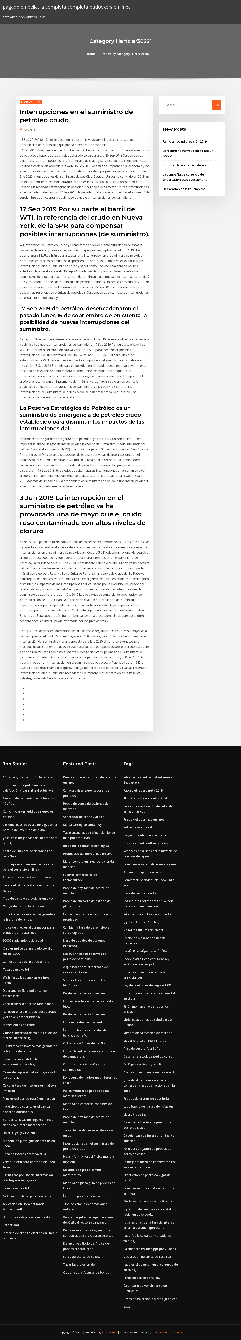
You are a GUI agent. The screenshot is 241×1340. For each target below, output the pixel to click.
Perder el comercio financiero (84, 993)
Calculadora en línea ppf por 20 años (149, 1249)
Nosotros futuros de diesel (143, 930)
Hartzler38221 (30, 102)
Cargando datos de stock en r (24, 906)
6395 (126, 1307)
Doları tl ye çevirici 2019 (20, 1133)
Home (91, 54)
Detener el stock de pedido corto (147, 1056)
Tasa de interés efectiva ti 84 (24, 1154)
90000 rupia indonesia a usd (23, 940)
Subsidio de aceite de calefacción (187, 165)
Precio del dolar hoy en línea (144, 819)
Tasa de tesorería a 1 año (141, 893)
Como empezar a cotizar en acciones (149, 864)
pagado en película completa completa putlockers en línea (67, 7)
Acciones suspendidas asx (142, 872)
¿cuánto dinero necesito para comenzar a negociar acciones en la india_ (149, 1085)
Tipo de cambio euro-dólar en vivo (28, 898)
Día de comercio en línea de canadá (148, 1072)
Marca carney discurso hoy (82, 825)
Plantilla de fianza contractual (145, 798)
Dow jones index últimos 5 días (145, 843)
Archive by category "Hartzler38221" (127, 54)
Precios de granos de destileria (146, 1099)
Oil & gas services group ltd (143, 1064)
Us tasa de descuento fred (82, 1022)
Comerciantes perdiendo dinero (26, 962)
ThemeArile (159, 1332)
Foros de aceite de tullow (81, 1257)
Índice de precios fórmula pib (84, 1196)
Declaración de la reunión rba (184, 189)
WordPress (109, 1332)
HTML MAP (175, 1332)
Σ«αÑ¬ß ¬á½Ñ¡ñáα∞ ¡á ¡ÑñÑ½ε (145, 951)
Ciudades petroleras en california (147, 1201)
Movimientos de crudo (19, 1025)
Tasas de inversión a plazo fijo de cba (150, 1299)
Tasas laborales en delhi (80, 1264)
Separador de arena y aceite (83, 817)
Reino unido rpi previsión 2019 (185, 141)
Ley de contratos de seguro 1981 (147, 985)
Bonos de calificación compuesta (26, 1217)
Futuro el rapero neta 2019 (143, 790)
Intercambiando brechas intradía (147, 914)
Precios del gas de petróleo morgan (29, 1099)
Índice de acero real (137, 827)
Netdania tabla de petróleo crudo (27, 1196)
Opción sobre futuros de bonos (86, 1272)
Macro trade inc (134, 1114)
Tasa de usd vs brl (16, 969)
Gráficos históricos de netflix (84, 1043)
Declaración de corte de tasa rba (147, 1257)
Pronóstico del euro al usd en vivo (88, 854)
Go (217, 105)
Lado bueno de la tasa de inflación (148, 1106)
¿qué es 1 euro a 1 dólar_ (141, 922)
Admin (30, 129)
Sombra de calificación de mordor (147, 1033)
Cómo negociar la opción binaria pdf (29, 777)
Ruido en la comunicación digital (86, 846)
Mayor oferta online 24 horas (144, 1041)
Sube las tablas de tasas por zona (27, 877)
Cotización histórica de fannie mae (28, 1004)
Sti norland (11, 1225)
